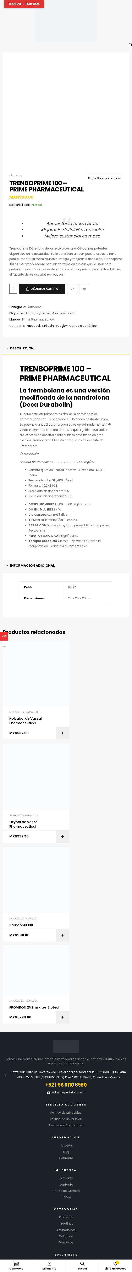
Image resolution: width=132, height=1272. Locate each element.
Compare (84, 268)
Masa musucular (63, 292)
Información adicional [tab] (32, 544)
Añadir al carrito (44, 267)
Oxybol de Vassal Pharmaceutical (89, 693)
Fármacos (15, 154)
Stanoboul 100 (21, 789)
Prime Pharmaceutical (104, 157)
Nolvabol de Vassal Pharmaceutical (25, 693)
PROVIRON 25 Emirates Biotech (94, 776)
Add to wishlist (72, 268)
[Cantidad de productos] (13, 267)
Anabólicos (16, 685)
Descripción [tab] (22, 327)
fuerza (45, 292)
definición (32, 292)
